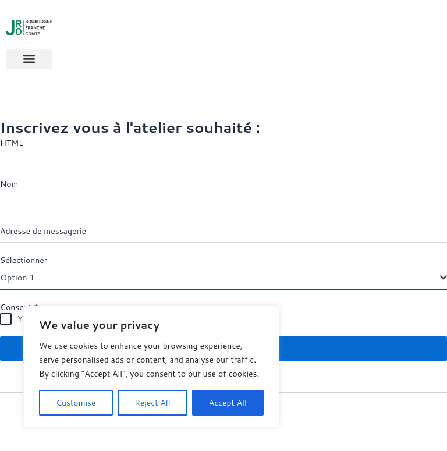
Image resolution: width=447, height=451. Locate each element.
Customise (75, 403)
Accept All (228, 403)
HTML (11, 143)
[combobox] (223, 278)
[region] (151, 367)
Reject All (152, 403)
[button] (29, 59)
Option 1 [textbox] (17, 278)
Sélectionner (23, 261)
